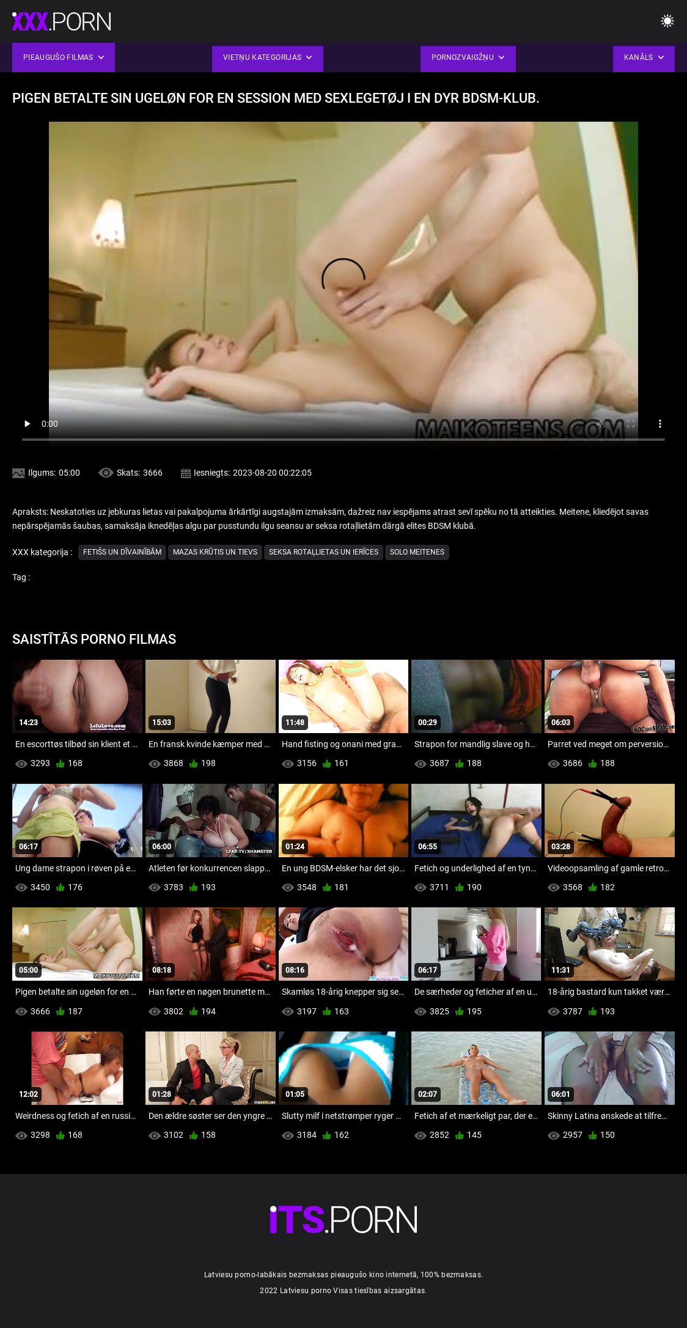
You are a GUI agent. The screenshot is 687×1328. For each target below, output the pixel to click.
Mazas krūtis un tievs (215, 552)
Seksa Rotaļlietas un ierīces (323, 552)
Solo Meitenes (417, 552)
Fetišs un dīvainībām (122, 552)
